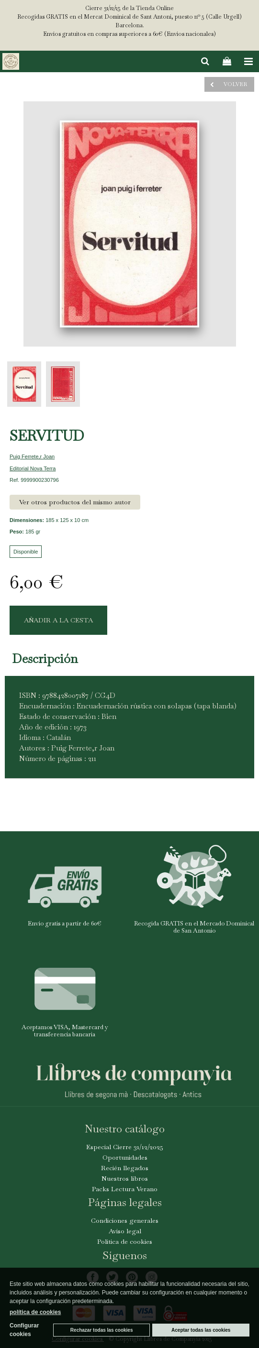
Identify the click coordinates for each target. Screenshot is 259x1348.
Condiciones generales (124, 1220)
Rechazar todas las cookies (101, 1330)
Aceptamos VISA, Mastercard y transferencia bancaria (65, 1030)
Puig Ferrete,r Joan (32, 456)
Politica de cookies (124, 1241)
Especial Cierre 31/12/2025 (124, 1146)
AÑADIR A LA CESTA (58, 620)
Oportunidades (124, 1157)
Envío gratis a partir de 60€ (64, 923)
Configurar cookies (24, 1329)
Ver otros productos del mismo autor (75, 502)
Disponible (25, 551)
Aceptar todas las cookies (200, 1330)
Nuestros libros (124, 1178)
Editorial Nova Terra (33, 468)
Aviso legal (125, 1231)
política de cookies (35, 1312)
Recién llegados (124, 1167)
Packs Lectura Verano (125, 1189)
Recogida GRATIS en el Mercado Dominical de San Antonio (194, 927)
